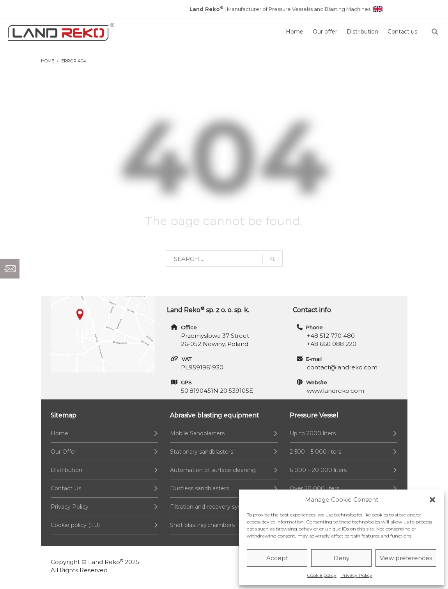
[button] (432, 500)
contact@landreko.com (342, 367)
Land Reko (105, 562)
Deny (341, 558)
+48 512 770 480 (331, 335)
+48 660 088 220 (331, 344)
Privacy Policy (356, 575)
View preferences (406, 558)
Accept (277, 558)
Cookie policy (321, 575)
